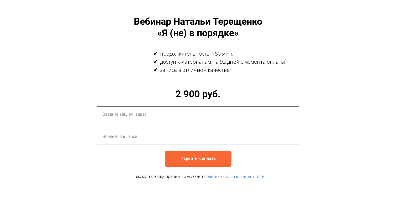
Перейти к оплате (198, 158)
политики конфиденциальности (234, 176)
